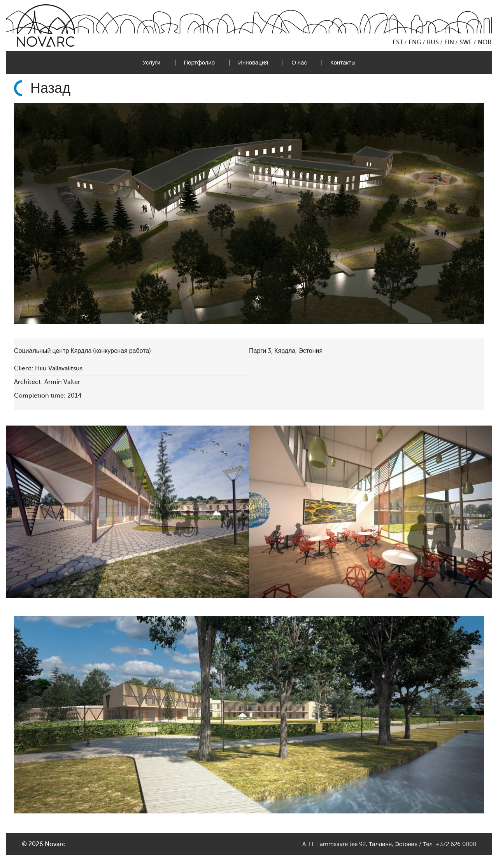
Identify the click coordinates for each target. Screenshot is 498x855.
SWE (465, 42)
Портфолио (199, 62)
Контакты (343, 62)
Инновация (253, 62)
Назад (50, 88)
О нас (299, 62)
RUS (433, 42)
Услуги (151, 62)
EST (398, 42)
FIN (449, 42)
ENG (415, 42)
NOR (484, 42)
